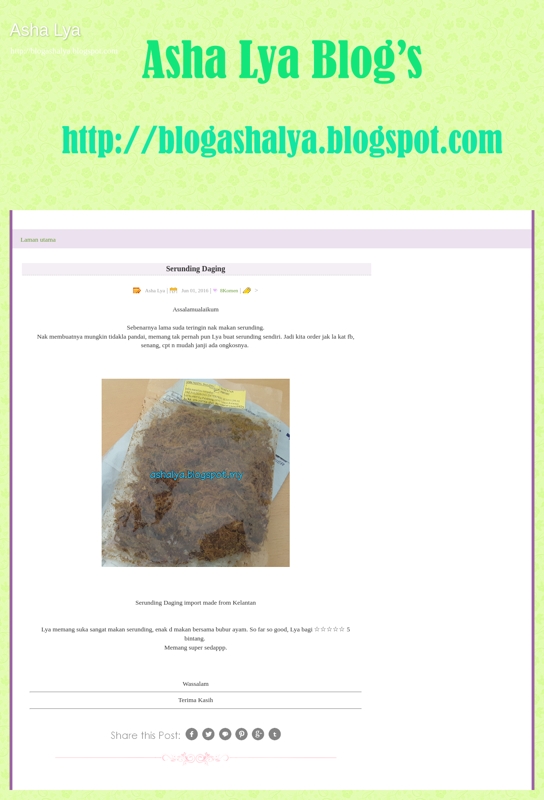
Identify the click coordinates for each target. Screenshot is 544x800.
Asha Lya (45, 30)
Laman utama (38, 239)
